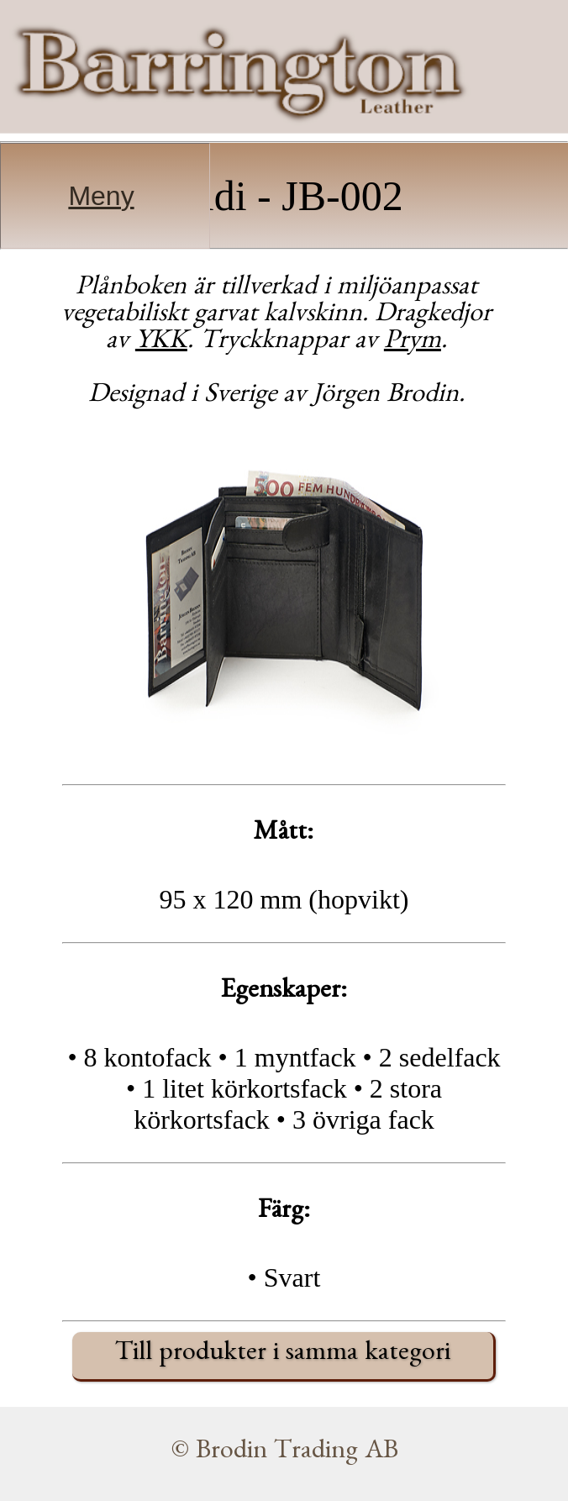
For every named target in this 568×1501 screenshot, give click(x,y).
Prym (412, 343)
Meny (101, 196)
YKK (161, 343)
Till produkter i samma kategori (282, 1355)
